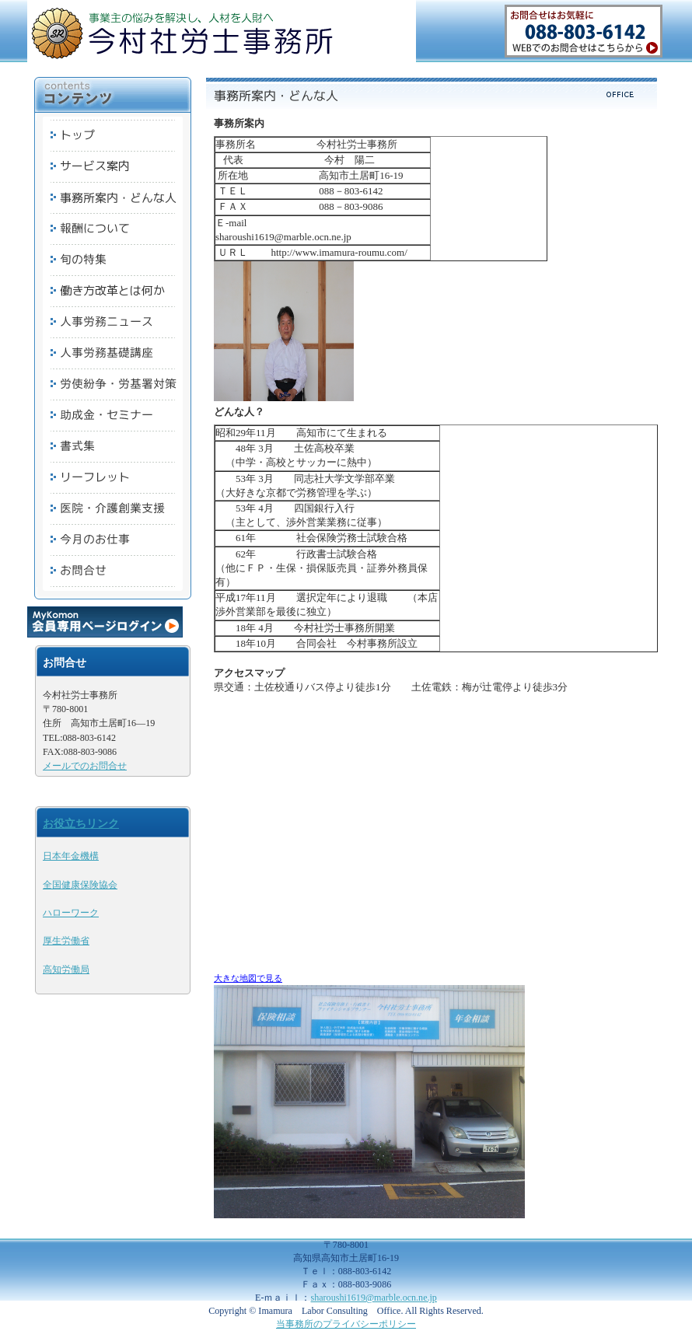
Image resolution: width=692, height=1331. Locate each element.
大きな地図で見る (248, 978)
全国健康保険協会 (80, 884)
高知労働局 (66, 969)
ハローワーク (71, 912)
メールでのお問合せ (85, 765)
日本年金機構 (71, 856)
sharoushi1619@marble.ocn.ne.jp (374, 1297)
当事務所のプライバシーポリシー (346, 1324)
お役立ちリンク (81, 823)
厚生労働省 (66, 940)
